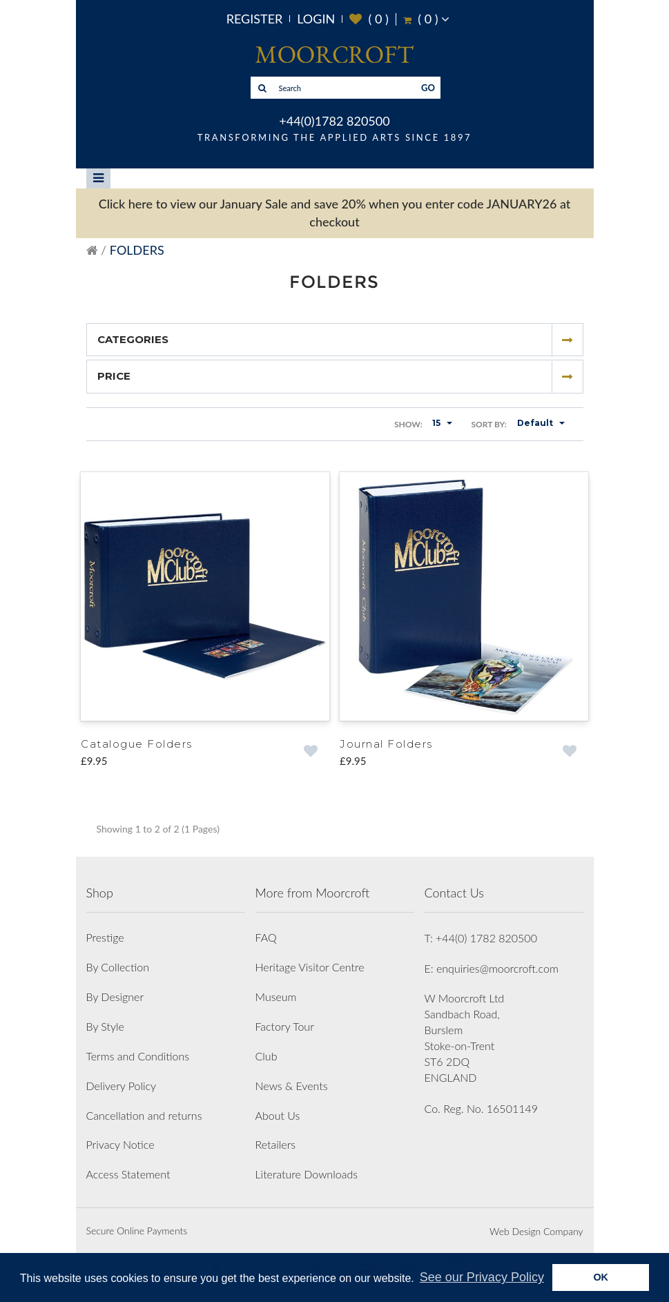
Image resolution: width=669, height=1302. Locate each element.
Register (254, 18)
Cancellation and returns (144, 1115)
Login (316, 18)
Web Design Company (536, 1231)
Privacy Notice (120, 1144)
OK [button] (600, 1277)
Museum (276, 996)
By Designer (115, 996)
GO (428, 87)
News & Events (291, 1085)
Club (266, 1055)
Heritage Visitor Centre (310, 966)
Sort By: (489, 424)
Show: (408, 424)
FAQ (266, 937)
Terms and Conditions (138, 1055)
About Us (277, 1115)
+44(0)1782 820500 (334, 120)
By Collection (117, 966)
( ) (369, 19)
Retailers (275, 1144)
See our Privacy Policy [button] (482, 1277)
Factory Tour (284, 1026)
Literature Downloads (306, 1173)
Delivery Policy (121, 1085)
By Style (105, 1026)
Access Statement (128, 1173)
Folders (137, 250)
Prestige (105, 937)
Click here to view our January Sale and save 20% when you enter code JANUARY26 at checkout (335, 212)
